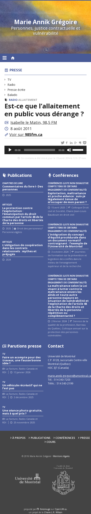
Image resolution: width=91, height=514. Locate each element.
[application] (45, 150)
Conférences (65, 438)
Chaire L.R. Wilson (53, 512)
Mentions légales (61, 456)
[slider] (39, 150)
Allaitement (27, 100)
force (45, 509)
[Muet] (69, 150)
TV (9, 80)
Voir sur (25, 134)
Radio (11, 85)
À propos (19, 438)
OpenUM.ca (61, 509)
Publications (40, 438)
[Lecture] (10, 150)
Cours (51, 442)
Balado (12, 95)
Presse (16, 70)
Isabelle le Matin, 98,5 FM (33, 122)
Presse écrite (16, 90)
